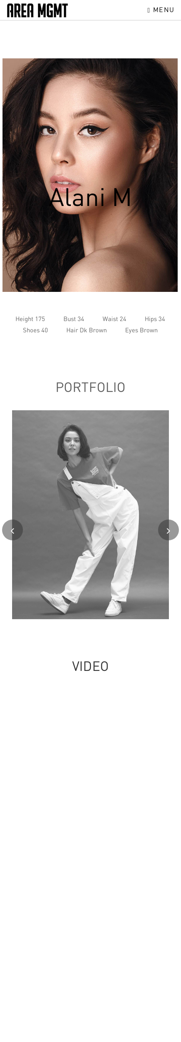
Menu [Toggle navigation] (161, 9)
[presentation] (12, 532)
